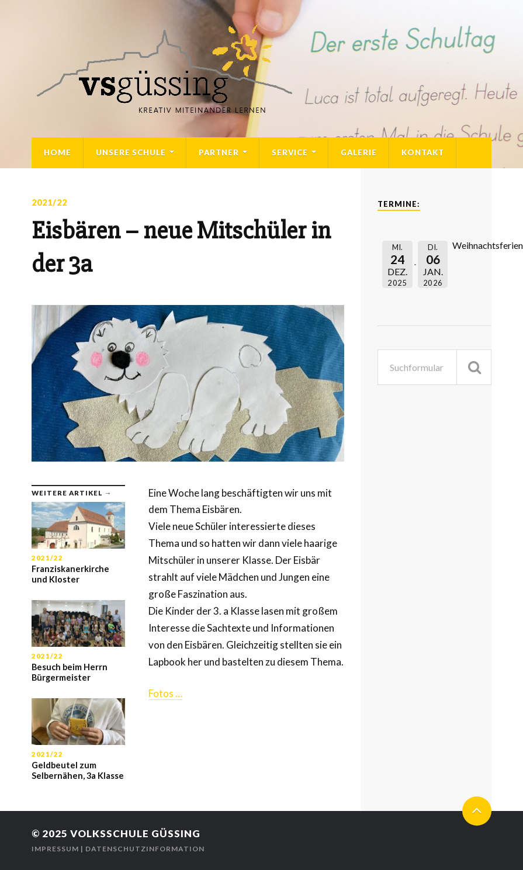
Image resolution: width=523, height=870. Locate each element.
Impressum (55, 848)
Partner (219, 152)
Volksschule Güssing (135, 833)
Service (290, 152)
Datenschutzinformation (145, 848)
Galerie (359, 152)
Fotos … (165, 693)
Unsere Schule (131, 152)
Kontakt (422, 152)
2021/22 (49, 202)
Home (57, 152)
